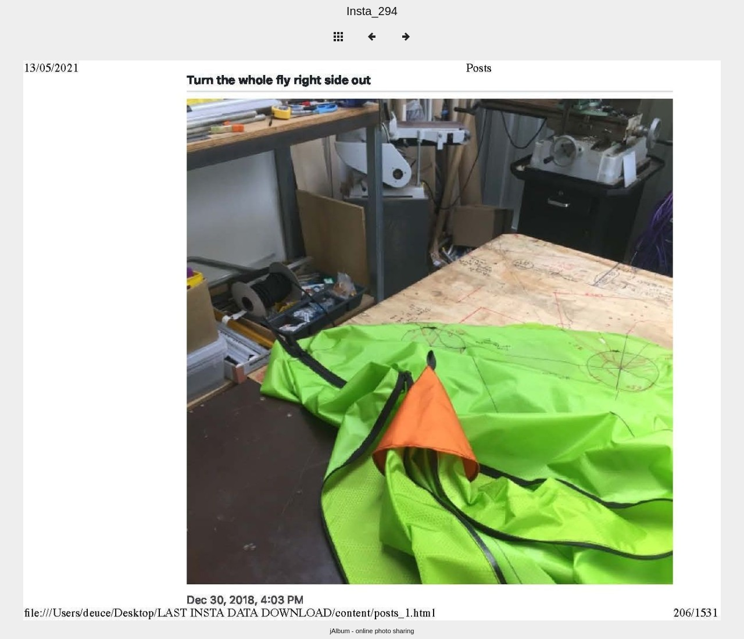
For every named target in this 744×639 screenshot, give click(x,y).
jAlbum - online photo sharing (372, 630)
